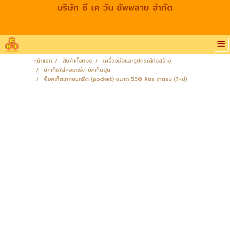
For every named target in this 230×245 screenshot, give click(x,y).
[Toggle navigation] (221, 44)
